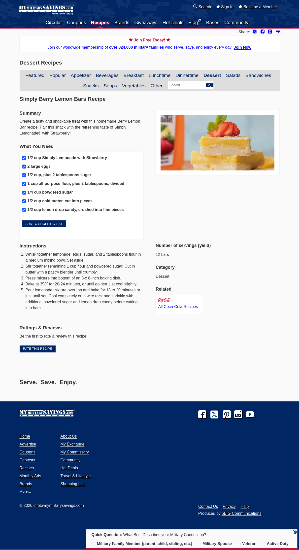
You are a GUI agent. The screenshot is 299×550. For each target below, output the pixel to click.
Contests (27, 460)
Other (157, 85)
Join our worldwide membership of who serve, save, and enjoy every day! (149, 43)
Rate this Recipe (37, 348)
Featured (34, 75)
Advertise (28, 444)
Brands (121, 22)
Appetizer (81, 75)
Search (202, 6)
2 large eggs (36, 166)
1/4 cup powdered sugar (47, 192)
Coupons (76, 22)
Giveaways (146, 22)
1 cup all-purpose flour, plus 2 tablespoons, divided (73, 183)
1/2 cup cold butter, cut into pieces (57, 201)
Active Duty (275, 544)
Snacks (91, 85)
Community (236, 22)
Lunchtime (160, 75)
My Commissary (74, 452)
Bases (212, 22)
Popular (57, 75)
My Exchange (72, 444)
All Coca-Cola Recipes (178, 303)
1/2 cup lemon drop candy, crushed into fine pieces (73, 209)
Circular (54, 22)
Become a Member (257, 6)
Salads (233, 75)
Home (25, 436)
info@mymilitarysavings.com (58, 505)
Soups (110, 85)
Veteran (247, 544)
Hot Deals (173, 22)
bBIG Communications (241, 513)
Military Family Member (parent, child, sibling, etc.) (141, 544)
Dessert (212, 75)
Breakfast (134, 75)
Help (245, 506)
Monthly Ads (30, 476)
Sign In (224, 6)
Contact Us (208, 506)
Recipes (100, 22)
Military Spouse (214, 544)
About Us (68, 436)
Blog (194, 22)
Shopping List (72, 484)
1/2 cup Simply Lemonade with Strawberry (64, 158)
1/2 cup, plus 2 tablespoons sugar (56, 175)
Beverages (107, 75)
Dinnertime (187, 75)
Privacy (229, 506)
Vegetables (134, 85)
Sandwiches (258, 75)
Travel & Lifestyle (75, 476)
